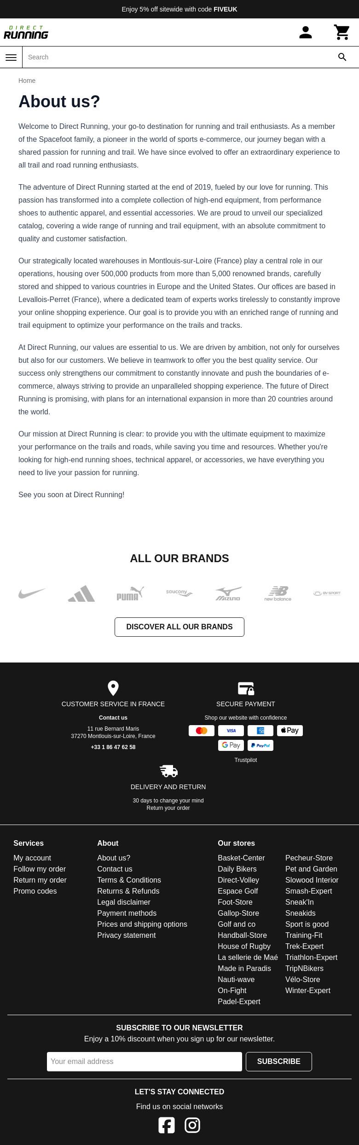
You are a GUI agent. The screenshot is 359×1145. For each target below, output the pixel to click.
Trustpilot (246, 760)
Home (26, 80)
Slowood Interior (312, 880)
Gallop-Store (238, 913)
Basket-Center (241, 858)
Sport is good (307, 924)
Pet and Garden (311, 869)
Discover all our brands (179, 627)
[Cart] (342, 32)
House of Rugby (244, 946)
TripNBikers (304, 968)
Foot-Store (235, 902)
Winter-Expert (307, 990)
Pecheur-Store (309, 858)
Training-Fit (303, 935)
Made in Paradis (244, 968)
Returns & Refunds (128, 891)
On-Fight (232, 990)
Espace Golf (238, 891)
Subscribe (279, 1061)
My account (32, 858)
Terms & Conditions (129, 880)
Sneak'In (299, 902)
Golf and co (236, 924)
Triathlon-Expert (311, 957)
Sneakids (300, 913)
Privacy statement (126, 935)
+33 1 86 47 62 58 (113, 747)
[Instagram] (192, 1127)
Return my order (40, 880)
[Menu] (11, 57)
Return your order (168, 808)
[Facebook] (166, 1127)
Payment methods (126, 913)
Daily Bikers (237, 869)
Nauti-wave (236, 979)
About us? (113, 858)
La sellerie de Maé (248, 957)
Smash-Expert (308, 891)
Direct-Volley (238, 880)
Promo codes (35, 891)
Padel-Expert (239, 1002)
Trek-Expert (304, 946)
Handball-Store (242, 935)
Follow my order (39, 869)
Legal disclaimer (124, 902)
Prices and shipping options (142, 924)
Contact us (113, 718)
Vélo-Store (302, 979)
